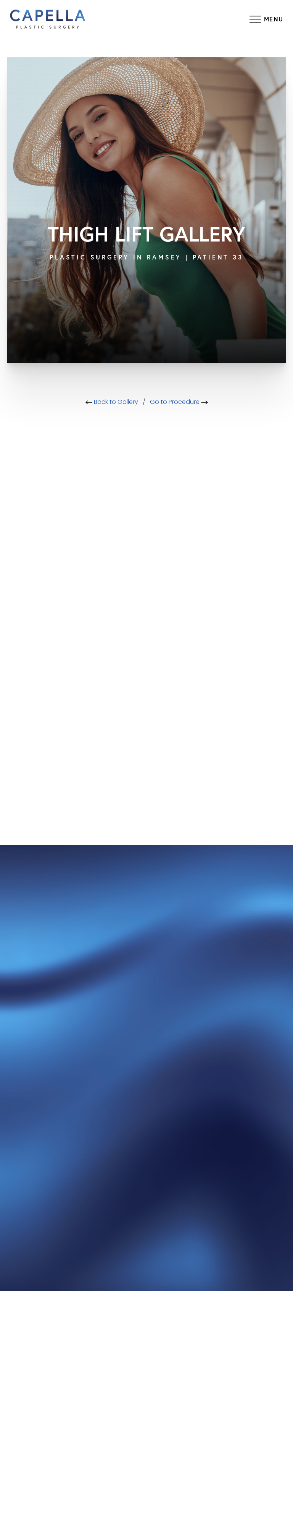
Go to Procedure (179, 402)
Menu (273, 19)
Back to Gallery (111, 402)
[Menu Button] (266, 19)
